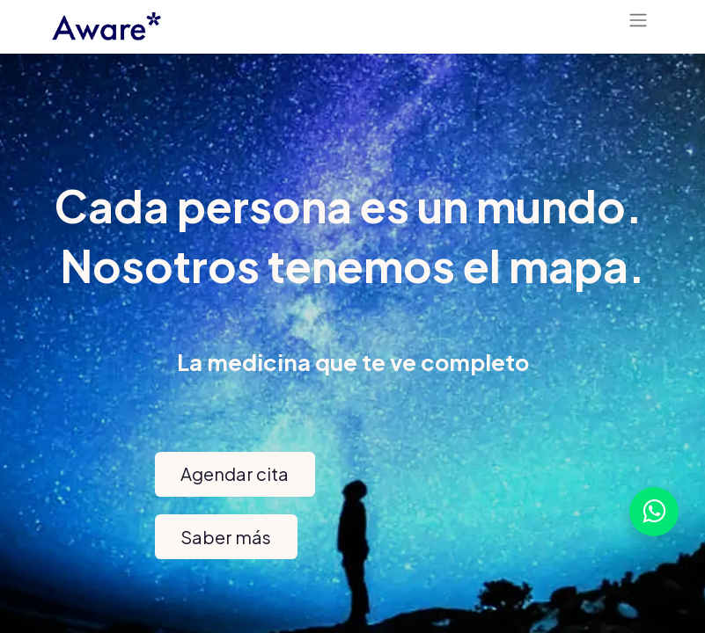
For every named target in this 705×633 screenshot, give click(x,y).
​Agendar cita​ (234, 473)
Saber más (225, 537)
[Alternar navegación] (638, 22)
